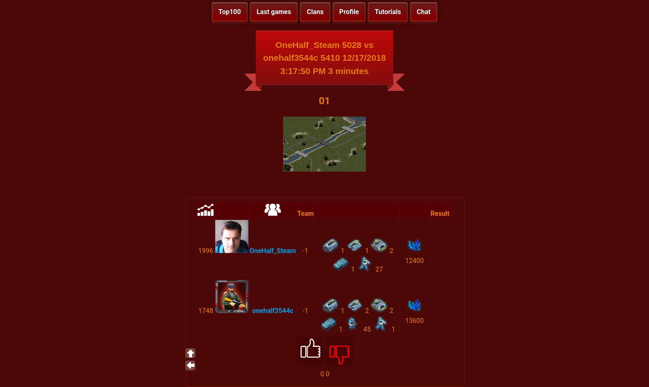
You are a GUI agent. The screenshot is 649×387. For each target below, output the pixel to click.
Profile (349, 12)
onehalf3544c (272, 311)
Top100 (230, 12)
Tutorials (388, 12)
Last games (274, 12)
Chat (423, 12)
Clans (315, 12)
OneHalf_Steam (273, 251)
